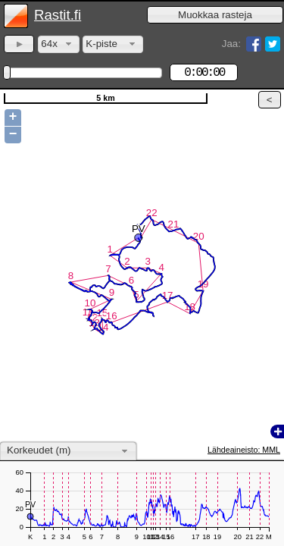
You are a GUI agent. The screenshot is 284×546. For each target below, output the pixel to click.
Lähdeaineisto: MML (244, 449)
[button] (215, 15)
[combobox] (59, 44)
